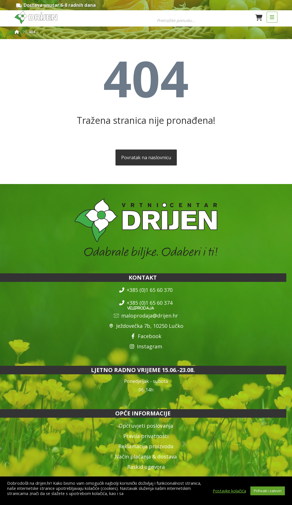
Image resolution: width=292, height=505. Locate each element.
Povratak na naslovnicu (146, 158)
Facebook (145, 337)
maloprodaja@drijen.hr (146, 316)
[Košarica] (258, 17)
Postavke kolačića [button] (229, 490)
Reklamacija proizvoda (145, 446)
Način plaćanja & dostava (146, 457)
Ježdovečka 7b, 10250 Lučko (146, 326)
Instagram (145, 347)
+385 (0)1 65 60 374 (146, 303)
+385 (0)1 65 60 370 (146, 290)
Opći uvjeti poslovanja (146, 426)
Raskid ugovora (146, 467)
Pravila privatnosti (146, 436)
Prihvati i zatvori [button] (267, 490)
